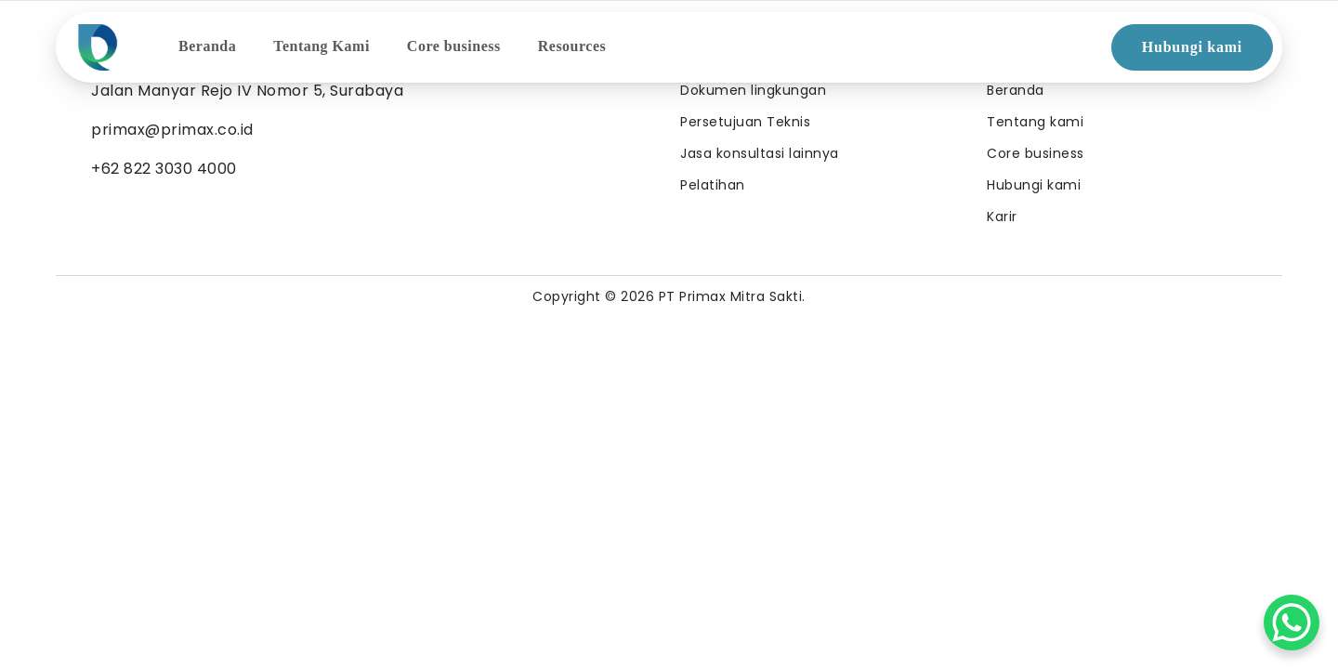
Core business (454, 46)
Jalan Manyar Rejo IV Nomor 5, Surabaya (247, 90)
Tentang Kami (321, 46)
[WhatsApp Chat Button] (1291, 622)
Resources (572, 46)
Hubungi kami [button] (1192, 47)
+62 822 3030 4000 (164, 168)
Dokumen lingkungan (753, 90)
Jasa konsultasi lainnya (759, 153)
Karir (1002, 216)
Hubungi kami (1034, 185)
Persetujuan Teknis (745, 121)
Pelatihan (712, 185)
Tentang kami (1035, 121)
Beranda (207, 46)
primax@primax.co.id (172, 129)
